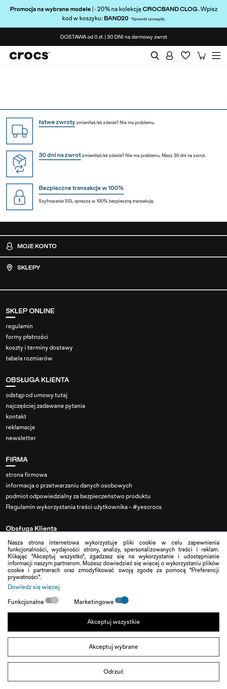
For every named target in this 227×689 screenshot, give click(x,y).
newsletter (21, 438)
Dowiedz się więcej (34, 587)
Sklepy (23, 268)
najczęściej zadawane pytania (45, 405)
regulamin (19, 326)
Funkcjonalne (26, 602)
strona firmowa (26, 474)
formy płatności (27, 336)
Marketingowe (94, 602)
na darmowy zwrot (137, 37)
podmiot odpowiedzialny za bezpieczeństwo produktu (78, 496)
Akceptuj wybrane (113, 646)
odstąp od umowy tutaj (36, 395)
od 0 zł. (82, 37)
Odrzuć (113, 671)
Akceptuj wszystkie (113, 621)
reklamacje (20, 427)
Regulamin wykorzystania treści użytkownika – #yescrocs (84, 507)
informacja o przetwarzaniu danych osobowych (69, 485)
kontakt (16, 416)
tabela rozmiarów (29, 358)
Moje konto (31, 246)
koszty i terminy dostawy (39, 347)
